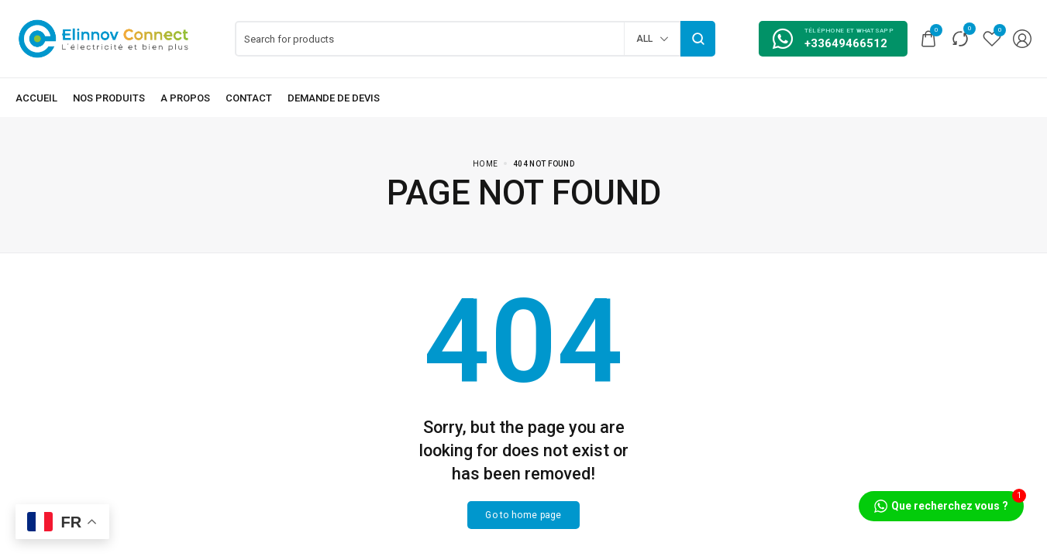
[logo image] (103, 37)
